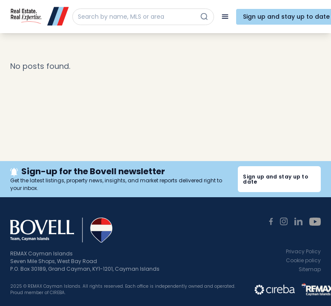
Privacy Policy (303, 251)
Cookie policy (303, 260)
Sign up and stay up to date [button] (275, 179)
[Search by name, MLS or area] (135, 16)
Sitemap (310, 269)
